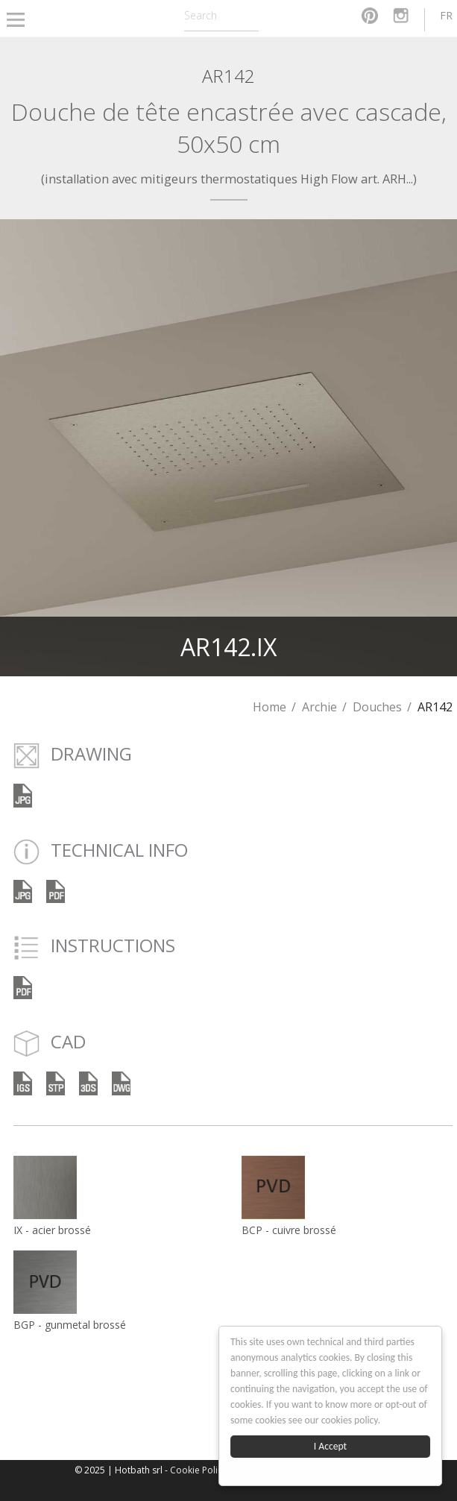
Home (269, 707)
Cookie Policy (198, 1470)
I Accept (330, 1446)
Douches (377, 707)
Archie (319, 707)
